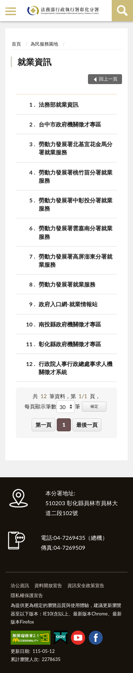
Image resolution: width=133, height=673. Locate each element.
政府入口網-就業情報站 (68, 304)
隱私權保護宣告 (27, 595)
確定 (94, 406)
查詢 (122, 10)
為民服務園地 (44, 44)
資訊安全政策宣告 (85, 585)
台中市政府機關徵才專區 (70, 124)
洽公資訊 (20, 585)
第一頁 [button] (43, 424)
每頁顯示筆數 (40, 406)
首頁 (16, 44)
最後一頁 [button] (87, 424)
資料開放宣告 (48, 585)
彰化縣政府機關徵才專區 (70, 344)
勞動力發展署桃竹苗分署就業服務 (75, 176)
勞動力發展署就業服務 (67, 284)
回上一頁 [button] (108, 79)
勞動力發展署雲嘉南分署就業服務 (75, 232)
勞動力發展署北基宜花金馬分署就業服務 (75, 147)
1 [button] (64, 424)
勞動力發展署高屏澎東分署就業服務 (75, 260)
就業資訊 (34, 62)
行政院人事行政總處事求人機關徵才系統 (75, 367)
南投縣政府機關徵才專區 (70, 324)
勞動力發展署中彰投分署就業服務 (75, 204)
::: (7, 6)
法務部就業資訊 (58, 104)
